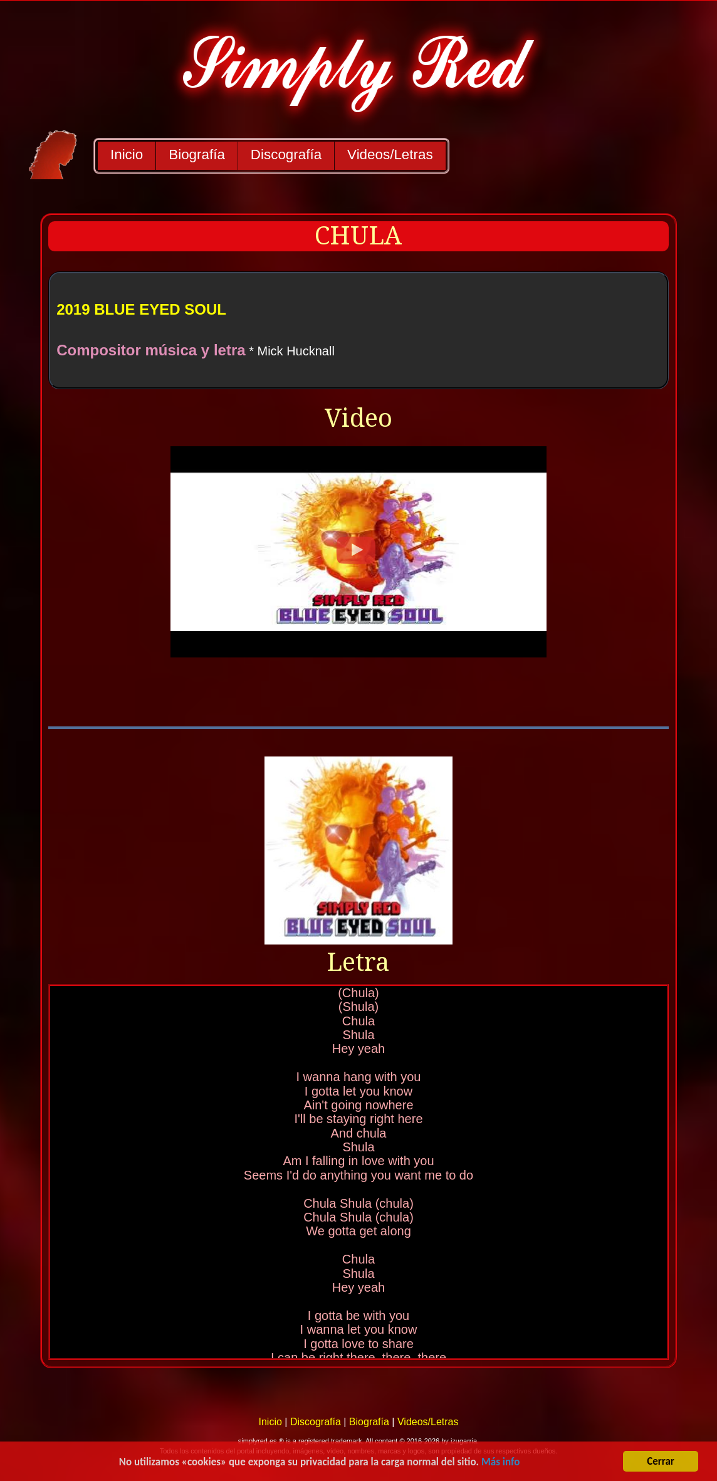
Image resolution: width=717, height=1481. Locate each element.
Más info (500, 1462)
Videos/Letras (390, 154)
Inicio (126, 154)
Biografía (197, 154)
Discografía (286, 154)
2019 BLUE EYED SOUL (141, 309)
